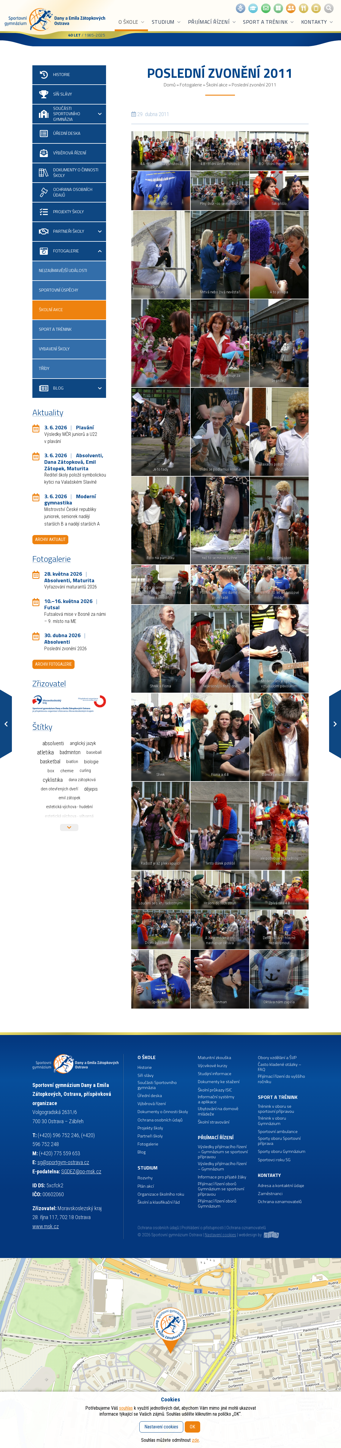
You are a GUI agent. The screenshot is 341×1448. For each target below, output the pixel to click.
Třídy (44, 368)
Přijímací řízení (212, 22)
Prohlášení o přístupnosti (202, 1227)
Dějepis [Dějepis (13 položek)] (91, 789)
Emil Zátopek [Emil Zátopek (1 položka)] (69, 797)
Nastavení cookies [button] (220, 1234)
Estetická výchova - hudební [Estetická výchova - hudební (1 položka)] (69, 806)
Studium (166, 22)
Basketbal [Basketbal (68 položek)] (50, 761)
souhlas (126, 1408)
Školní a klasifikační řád (159, 1202)
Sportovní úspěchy (58, 290)
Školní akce (217, 84)
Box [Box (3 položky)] (51, 770)
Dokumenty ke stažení (218, 1081)
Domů (170, 84)
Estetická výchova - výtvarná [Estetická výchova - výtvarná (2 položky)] (69, 816)
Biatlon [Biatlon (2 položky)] (72, 761)
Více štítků (69, 827)
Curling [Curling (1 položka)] (85, 770)
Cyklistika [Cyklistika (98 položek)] (53, 779)
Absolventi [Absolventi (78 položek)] (53, 743)
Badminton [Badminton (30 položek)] (70, 752)
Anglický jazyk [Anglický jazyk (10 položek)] (83, 743)
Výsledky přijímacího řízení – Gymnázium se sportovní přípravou (223, 1152)
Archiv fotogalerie (53, 664)
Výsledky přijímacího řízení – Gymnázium (222, 1166)
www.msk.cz (45, 1226)
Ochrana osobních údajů (158, 1227)
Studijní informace (214, 1073)
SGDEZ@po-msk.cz (81, 1171)
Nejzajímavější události (63, 270)
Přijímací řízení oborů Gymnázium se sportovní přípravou (221, 1189)
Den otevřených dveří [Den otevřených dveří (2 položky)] (59, 789)
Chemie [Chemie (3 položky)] (67, 770)
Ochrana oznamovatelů (280, 1201)
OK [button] (192, 1427)
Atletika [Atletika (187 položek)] (45, 752)
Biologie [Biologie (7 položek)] (91, 762)
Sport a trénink (268, 22)
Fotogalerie (191, 84)
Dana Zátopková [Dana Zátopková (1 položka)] (82, 779)
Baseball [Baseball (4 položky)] (94, 752)
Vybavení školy (54, 349)
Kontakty (317, 22)
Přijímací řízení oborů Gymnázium (217, 1204)
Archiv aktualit (50, 539)
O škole (132, 22)
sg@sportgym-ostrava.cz (63, 1162)
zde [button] (195, 1440)
